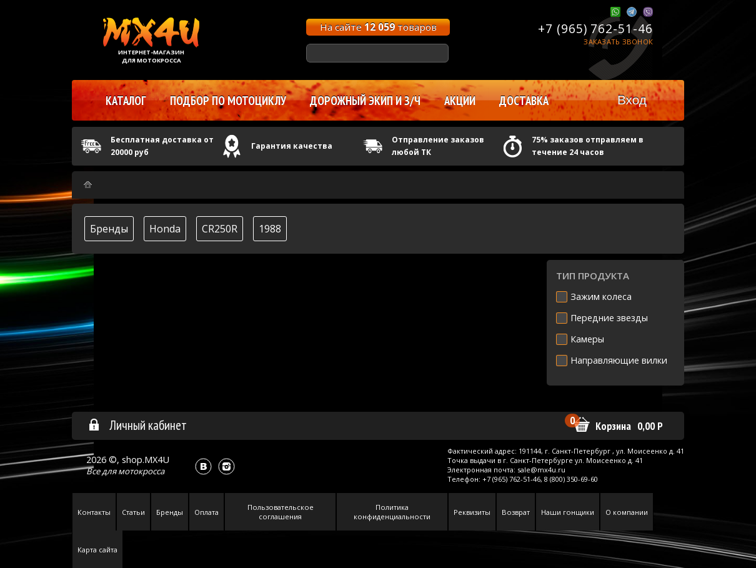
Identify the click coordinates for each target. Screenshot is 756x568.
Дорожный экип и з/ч (365, 100)
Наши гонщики (567, 512)
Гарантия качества (291, 146)
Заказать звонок (618, 41)
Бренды (109, 229)
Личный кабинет (137, 425)
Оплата (206, 512)
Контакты (94, 512)
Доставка (524, 100)
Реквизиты (472, 512)
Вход (632, 99)
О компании (626, 512)
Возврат (516, 512)
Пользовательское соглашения (280, 511)
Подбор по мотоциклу (228, 100)
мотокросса (141, 471)
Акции (459, 100)
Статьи (133, 512)
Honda (165, 229)
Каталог (126, 100)
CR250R (219, 229)
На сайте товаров (378, 27)
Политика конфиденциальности (392, 511)
